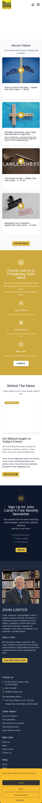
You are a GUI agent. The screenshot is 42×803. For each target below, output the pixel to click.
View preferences (21, 795)
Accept (21, 783)
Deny (21, 789)
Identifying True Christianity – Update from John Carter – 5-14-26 (20, 224)
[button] (11, 402)
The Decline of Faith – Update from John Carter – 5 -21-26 (20, 179)
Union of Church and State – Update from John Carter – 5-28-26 (20, 88)
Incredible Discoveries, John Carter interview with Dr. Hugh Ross (20, 133)
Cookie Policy (20, 800)
